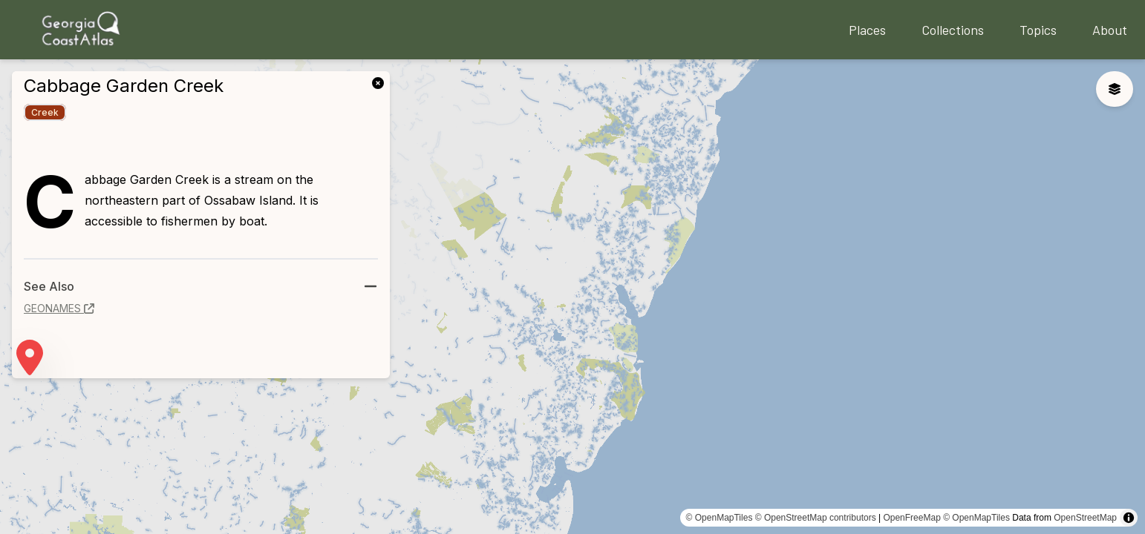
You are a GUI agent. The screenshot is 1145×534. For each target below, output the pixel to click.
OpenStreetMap (1085, 517)
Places (867, 30)
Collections (952, 30)
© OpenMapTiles (719, 517)
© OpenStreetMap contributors (815, 517)
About (1109, 30)
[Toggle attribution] (1129, 518)
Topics (1038, 30)
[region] (572, 296)
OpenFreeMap (911, 517)
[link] (381, 81)
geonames (59, 308)
